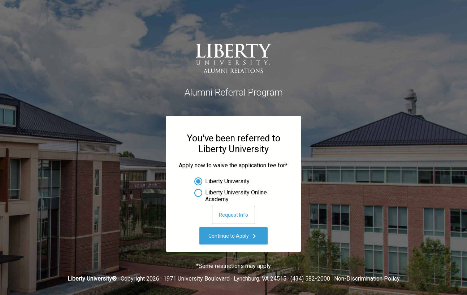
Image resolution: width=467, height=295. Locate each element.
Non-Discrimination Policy (367, 278)
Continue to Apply (233, 236)
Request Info (233, 215)
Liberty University (227, 181)
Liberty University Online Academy (236, 194)
